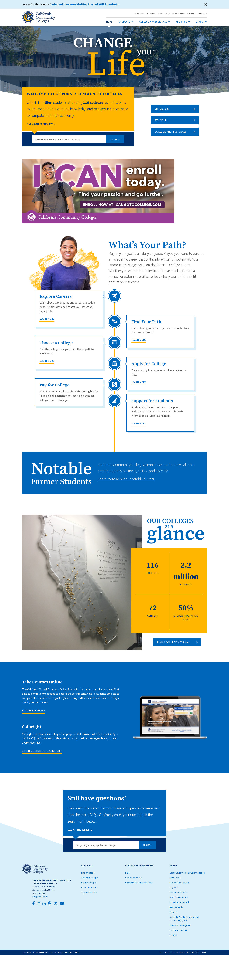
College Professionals (171, 131)
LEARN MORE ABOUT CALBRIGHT (42, 750)
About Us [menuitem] (183, 21)
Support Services (89, 892)
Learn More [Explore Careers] (46, 318)
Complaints (202, 952)
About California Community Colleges (187, 872)
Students (161, 120)
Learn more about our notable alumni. (126, 479)
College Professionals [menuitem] (154, 21)
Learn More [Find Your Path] (138, 339)
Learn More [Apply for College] (138, 381)
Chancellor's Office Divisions (138, 882)
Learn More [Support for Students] (138, 423)
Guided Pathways (133, 877)
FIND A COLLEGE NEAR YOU (173, 642)
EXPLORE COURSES (33, 710)
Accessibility (192, 952)
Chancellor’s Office (178, 892)
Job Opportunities (178, 930)
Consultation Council (179, 902)
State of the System (179, 882)
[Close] (205, 4)
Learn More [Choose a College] (46, 360)
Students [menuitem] (126, 21)
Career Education (89, 887)
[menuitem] (109, 21)
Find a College (88, 872)
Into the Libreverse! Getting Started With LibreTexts (85, 4)
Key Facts (174, 887)
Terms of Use (164, 952)
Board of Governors (179, 897)
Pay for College (88, 882)
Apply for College (89, 877)
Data (127, 872)
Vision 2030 (162, 108)
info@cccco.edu (40, 896)
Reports (173, 912)
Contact (173, 935)
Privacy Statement (178, 952)
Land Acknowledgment (180, 925)
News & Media (176, 907)
